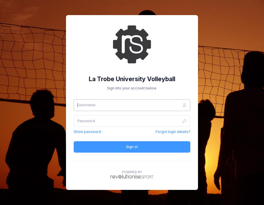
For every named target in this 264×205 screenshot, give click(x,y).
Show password (87, 132)
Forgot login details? (173, 132)
